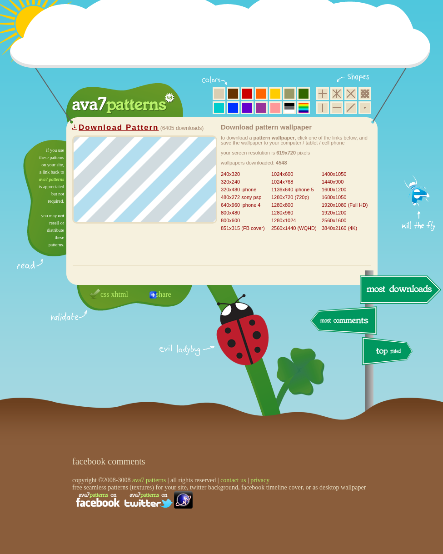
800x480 (230, 212)
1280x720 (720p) (290, 197)
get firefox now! (419, 143)
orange (261, 93)
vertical (322, 107)
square (322, 93)
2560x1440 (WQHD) (294, 228)
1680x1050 (334, 197)
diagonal (350, 107)
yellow (275, 93)
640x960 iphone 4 (240, 205)
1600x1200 (334, 189)
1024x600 (282, 174)
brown (233, 93)
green (303, 93)
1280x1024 (283, 220)
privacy (259, 480)
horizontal (336, 107)
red (247, 93)
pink (275, 107)
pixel (364, 93)
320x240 (230, 182)
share (163, 294)
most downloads (399, 289)
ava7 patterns (51, 179)
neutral (289, 107)
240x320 (230, 174)
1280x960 (282, 212)
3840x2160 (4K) (339, 228)
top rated (388, 352)
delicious (233, 340)
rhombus (350, 93)
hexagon (336, 93)
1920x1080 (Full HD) (345, 205)
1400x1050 (334, 174)
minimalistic (364, 107)
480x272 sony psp (241, 197)
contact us (233, 480)
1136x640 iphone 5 (292, 189)
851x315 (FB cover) (243, 228)
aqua (219, 107)
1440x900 (332, 182)
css (105, 294)
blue (233, 107)
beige (219, 93)
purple (261, 107)
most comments (344, 321)
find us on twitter (148, 500)
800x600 (230, 220)
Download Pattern (119, 127)
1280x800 (282, 205)
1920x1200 (334, 212)
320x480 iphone (238, 189)
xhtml (119, 294)
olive (289, 93)
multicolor (303, 107)
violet (247, 107)
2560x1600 (334, 220)
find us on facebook (97, 500)
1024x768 (282, 182)
